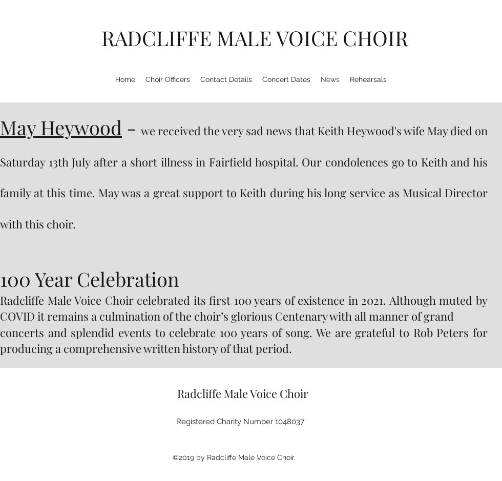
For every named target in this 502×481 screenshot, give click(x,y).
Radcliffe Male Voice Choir (242, 393)
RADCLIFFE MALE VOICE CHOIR (254, 37)
